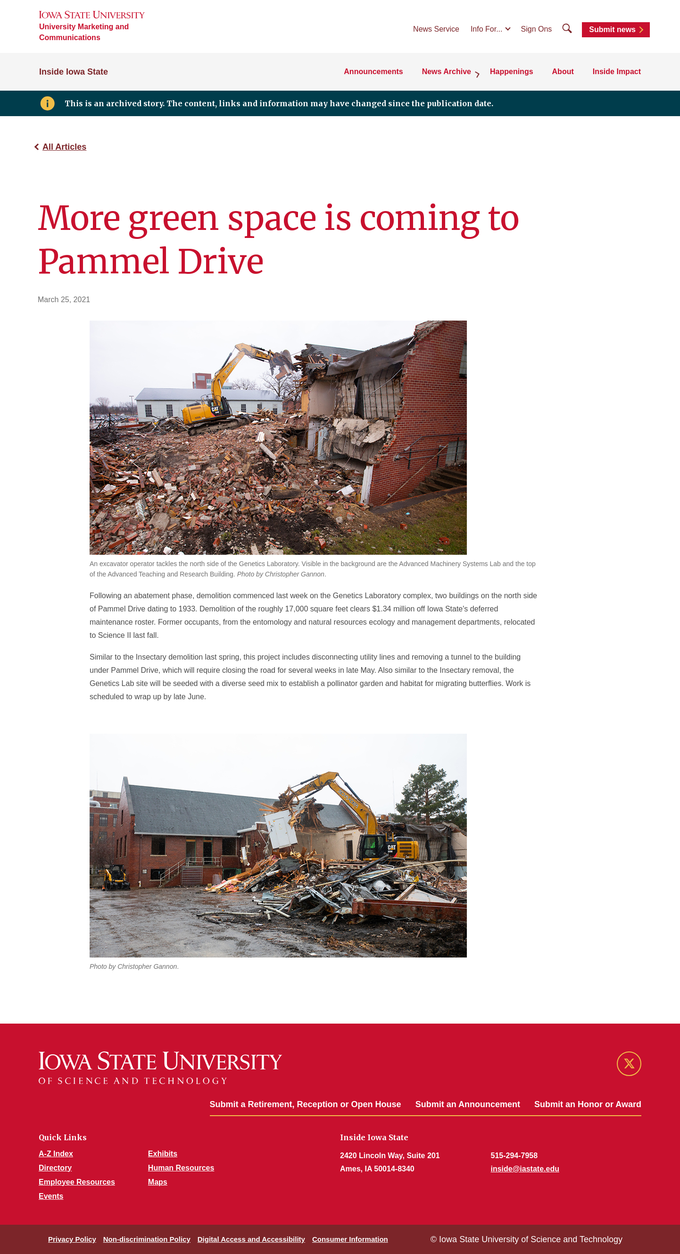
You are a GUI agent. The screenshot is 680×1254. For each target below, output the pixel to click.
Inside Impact (617, 72)
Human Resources (181, 1168)
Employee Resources (77, 1182)
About (563, 72)
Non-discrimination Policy (147, 1239)
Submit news (612, 29)
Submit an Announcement (467, 1104)
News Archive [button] (446, 72)
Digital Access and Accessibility (251, 1239)
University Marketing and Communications (84, 32)
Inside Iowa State (73, 71)
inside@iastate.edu (525, 1169)
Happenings (511, 72)
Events (51, 1196)
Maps (157, 1182)
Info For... (487, 29)
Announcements (373, 72)
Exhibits (162, 1154)
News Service (436, 29)
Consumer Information (350, 1239)
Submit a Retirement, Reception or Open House (305, 1104)
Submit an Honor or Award (587, 1104)
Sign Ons (536, 29)
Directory (55, 1168)
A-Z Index (56, 1154)
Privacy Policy (72, 1239)
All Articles (64, 147)
